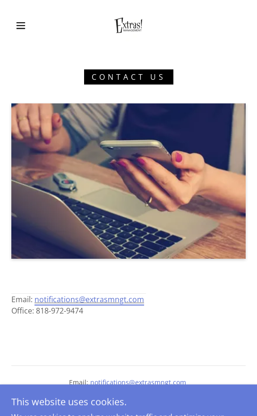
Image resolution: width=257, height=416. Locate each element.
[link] (128, 25)
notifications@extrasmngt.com (89, 299)
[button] (23, 25)
